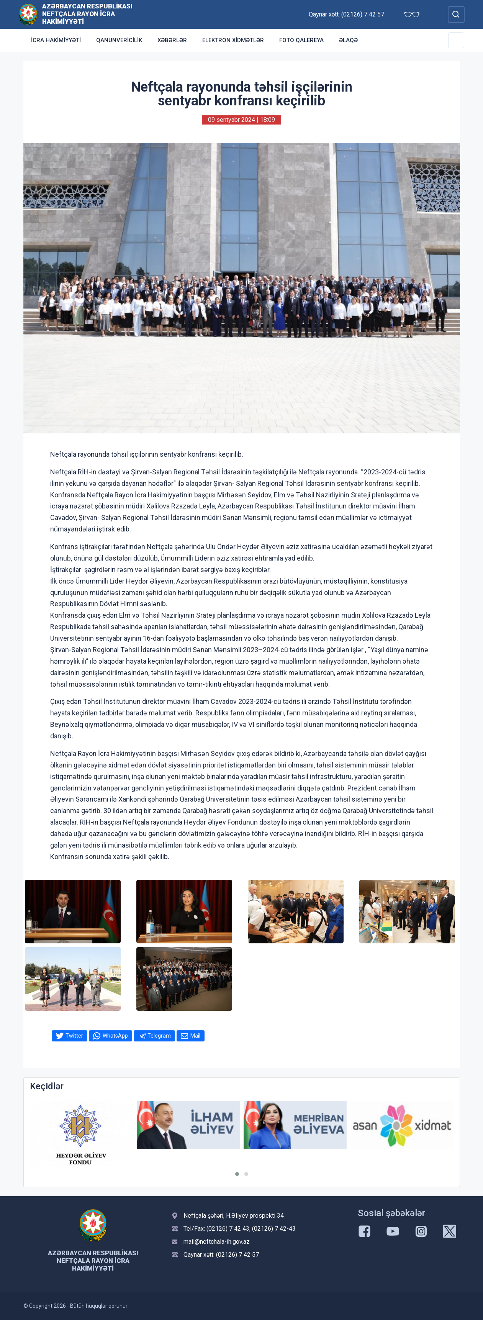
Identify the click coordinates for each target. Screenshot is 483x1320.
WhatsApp (115, 1036)
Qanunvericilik (119, 40)
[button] (237, 1174)
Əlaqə (348, 40)
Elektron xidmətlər (233, 40)
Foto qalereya (301, 40)
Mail (195, 1036)
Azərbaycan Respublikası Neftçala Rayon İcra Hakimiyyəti (87, 13)
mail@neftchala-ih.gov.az (216, 1241)
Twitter (74, 1036)
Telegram (159, 1036)
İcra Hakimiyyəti (56, 40)
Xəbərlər (172, 40)
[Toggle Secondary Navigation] (456, 40)
